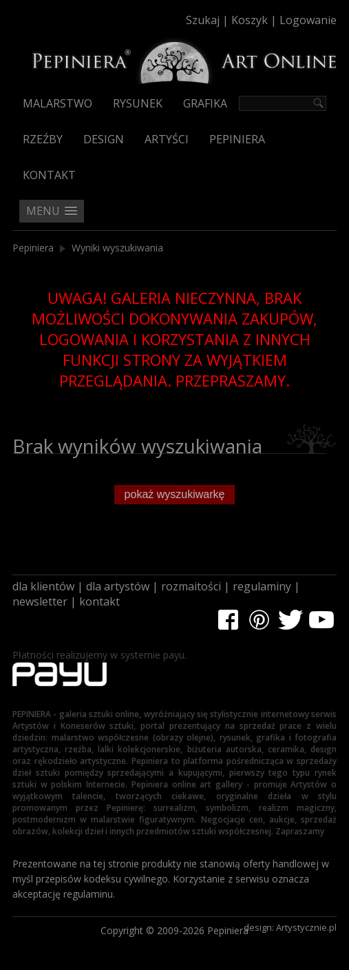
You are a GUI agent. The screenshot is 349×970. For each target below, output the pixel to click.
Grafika (205, 103)
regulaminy (262, 586)
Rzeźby (43, 139)
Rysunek (137, 103)
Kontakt (49, 175)
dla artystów (117, 586)
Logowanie (308, 20)
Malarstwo (57, 103)
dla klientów (43, 586)
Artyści (167, 139)
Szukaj (203, 20)
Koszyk (249, 20)
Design (103, 139)
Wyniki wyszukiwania (117, 247)
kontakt (99, 601)
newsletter (39, 601)
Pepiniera (237, 139)
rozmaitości (191, 586)
